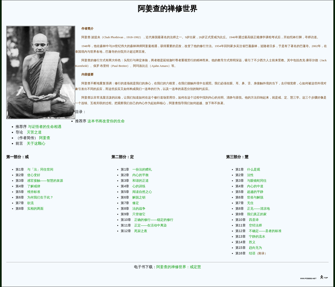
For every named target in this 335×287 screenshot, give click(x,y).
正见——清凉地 (258, 208)
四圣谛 (254, 220)
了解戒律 (33, 186)
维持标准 (33, 192)
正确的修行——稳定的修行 (153, 220)
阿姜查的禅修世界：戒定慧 (178, 267)
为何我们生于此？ (40, 197)
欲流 (30, 203)
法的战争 (138, 208)
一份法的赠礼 (142, 169)
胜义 (252, 242)
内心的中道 (255, 186)
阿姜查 (44, 138)
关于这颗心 (36, 143)
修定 (135, 203)
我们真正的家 (257, 214)
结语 (252, 253)
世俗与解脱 (255, 197)
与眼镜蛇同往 (257, 180)
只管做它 (138, 214)
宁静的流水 (257, 236)
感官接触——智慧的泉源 (45, 180)
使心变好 (33, 175)
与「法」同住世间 (40, 169)
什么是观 (253, 169)
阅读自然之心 (142, 192)
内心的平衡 (140, 175)
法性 (250, 175)
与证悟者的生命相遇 (44, 127)
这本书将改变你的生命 (106, 121)
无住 (250, 203)
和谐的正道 (140, 180)
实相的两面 (35, 208)
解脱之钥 (138, 197)
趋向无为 (255, 247)
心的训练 (138, 186)
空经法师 (255, 225)
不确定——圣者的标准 (265, 231)
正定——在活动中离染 (150, 225)
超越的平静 (255, 192)
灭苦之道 (34, 132)
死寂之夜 (140, 231)
